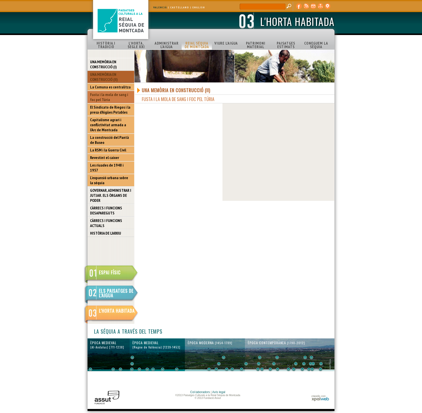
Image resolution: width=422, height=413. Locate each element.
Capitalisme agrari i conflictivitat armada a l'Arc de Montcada (108, 124)
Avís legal (218, 392)
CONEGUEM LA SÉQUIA (316, 45)
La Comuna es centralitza (110, 86)
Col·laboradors (200, 392)
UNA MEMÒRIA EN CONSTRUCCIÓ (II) (104, 77)
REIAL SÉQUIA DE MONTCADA (197, 45)
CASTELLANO (179, 7)
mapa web (320, 6)
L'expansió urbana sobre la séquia (109, 180)
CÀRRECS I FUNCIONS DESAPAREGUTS (106, 210)
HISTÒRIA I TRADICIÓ (106, 45)
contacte (313, 6)
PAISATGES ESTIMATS (286, 45)
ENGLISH (198, 7)
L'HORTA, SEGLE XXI (136, 45)
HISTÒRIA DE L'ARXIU (105, 233)
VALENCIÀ (160, 7)
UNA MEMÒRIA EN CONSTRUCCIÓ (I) (103, 64)
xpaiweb (320, 398)
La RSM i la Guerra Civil (108, 149)
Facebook (299, 6)
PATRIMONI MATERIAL (255, 45)
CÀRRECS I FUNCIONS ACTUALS (106, 223)
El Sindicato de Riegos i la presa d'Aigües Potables (110, 110)
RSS (306, 6)
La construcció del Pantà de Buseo (109, 140)
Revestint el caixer (104, 157)
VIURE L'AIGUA (226, 43)
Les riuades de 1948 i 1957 (107, 168)
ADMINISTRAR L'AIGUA (167, 45)
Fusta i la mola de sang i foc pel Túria (109, 97)
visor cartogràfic (327, 6)
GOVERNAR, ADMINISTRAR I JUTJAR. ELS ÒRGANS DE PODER (110, 195)
